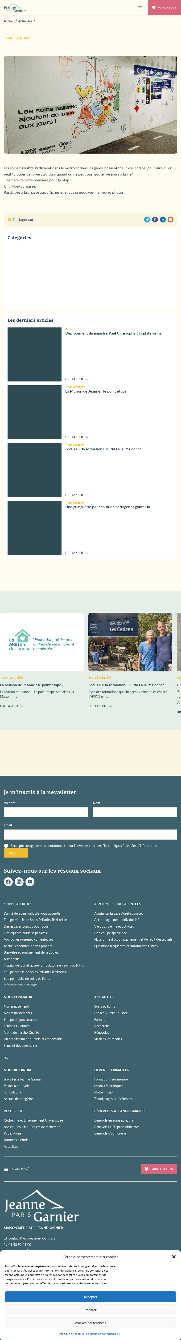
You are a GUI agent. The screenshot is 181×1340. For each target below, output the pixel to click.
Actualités (11, 1146)
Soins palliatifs (104, 1006)
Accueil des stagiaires (19, 1098)
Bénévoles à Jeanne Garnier (119, 1111)
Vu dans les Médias (108, 1038)
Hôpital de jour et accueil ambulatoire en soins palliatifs (44, 965)
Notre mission (104, 1092)
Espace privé (19, 1169)
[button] (174, 1256)
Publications (12, 1133)
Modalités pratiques (108, 1085)
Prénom (9, 803)
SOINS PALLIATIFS (18, 903)
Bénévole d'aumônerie (110, 1133)
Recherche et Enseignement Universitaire (33, 1120)
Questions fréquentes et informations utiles (126, 945)
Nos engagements (17, 1006)
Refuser (91, 1309)
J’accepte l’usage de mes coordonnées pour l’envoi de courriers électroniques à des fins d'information (85, 845)
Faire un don (164, 7)
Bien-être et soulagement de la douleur (32, 952)
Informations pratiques (20, 984)
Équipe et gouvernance (20, 1019)
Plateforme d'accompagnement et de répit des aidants (133, 939)
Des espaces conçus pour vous (26, 926)
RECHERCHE (13, 1111)
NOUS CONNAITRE (18, 997)
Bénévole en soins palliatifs (113, 1120)
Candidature (12, 1092)
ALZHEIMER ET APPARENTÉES (117, 903)
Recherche (102, 1025)
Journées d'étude (16, 1139)
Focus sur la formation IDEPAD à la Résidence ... (105, 449)
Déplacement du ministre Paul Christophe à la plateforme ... (115, 333)
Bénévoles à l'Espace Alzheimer (116, 1126)
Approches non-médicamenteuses (28, 939)
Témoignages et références (113, 1098)
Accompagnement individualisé (116, 919)
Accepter (91, 1296)
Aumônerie (12, 958)
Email (9, 825)
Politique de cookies (71, 1334)
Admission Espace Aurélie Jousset (118, 913)
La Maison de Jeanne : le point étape (96, 391)
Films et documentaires (20, 1045)
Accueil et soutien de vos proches (28, 945)
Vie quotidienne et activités (114, 926)
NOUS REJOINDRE (18, 1070)
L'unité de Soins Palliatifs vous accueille (32, 913)
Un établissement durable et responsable (33, 1038)
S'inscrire (16, 852)
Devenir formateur (111, 1070)
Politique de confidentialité (103, 1334)
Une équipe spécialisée (110, 932)
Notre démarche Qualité (21, 1032)
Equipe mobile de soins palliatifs (27, 978)
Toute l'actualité (17, 38)
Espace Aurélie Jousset (110, 1012)
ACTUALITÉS (104, 997)
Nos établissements (18, 1012)
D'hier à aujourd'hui (18, 1025)
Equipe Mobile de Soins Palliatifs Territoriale (35, 919)
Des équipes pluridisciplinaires (25, 932)
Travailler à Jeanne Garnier (22, 1079)
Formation (101, 1019)
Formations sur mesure (111, 1079)
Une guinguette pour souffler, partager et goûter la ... (109, 506)
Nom (96, 803)
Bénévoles (101, 1032)
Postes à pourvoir (16, 1085)
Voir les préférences (90, 1322)
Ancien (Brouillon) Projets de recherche (32, 1126)
